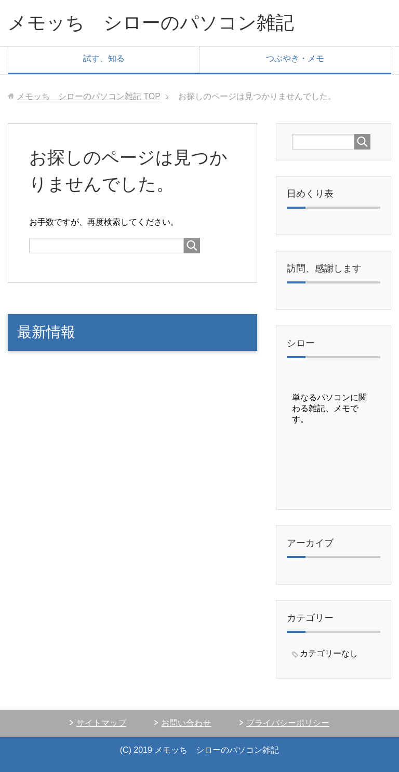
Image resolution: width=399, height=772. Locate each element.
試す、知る (104, 58)
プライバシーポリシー (287, 723)
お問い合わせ (186, 723)
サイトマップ (101, 723)
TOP (89, 96)
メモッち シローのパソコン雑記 (151, 22)
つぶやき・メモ (295, 58)
